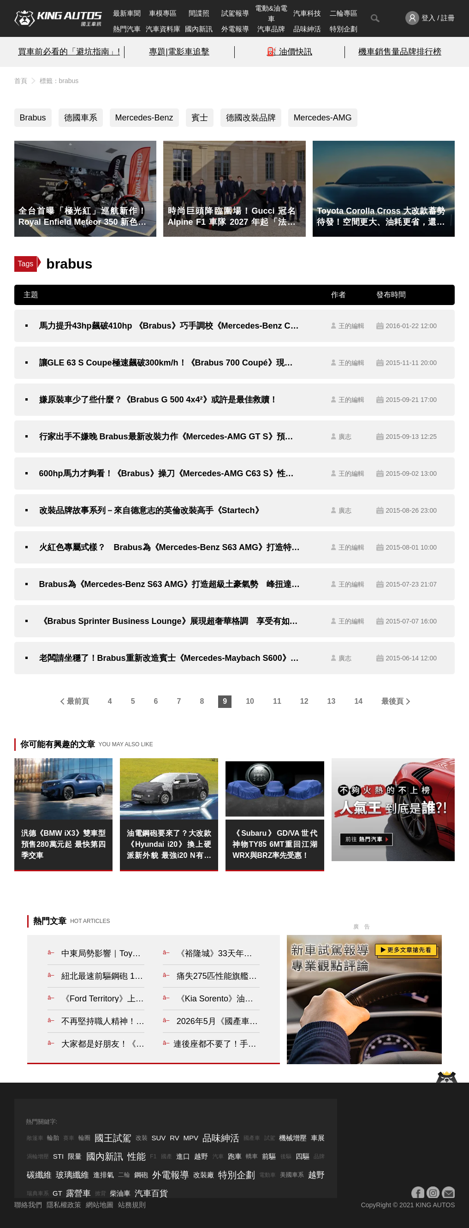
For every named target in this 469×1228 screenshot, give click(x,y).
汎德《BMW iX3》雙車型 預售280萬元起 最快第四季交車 (63, 844)
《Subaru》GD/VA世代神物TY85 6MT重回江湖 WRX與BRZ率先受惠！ (274, 844)
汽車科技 (307, 13)
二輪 (124, 1174)
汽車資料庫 (163, 29)
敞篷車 (35, 1138)
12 (304, 701)
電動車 (267, 1175)
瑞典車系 (38, 1193)
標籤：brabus (59, 80)
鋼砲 (141, 1175)
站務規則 (132, 1205)
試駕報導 (235, 13)
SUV (158, 1138)
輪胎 (53, 1137)
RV (174, 1138)
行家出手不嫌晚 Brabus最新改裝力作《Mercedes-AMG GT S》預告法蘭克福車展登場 (170, 436)
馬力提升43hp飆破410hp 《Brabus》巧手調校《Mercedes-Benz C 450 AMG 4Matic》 (170, 325)
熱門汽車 (127, 29)
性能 (136, 1156)
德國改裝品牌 (251, 117)
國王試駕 (113, 1138)
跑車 (235, 1156)
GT (57, 1193)
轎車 (252, 1156)
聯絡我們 (28, 1205)
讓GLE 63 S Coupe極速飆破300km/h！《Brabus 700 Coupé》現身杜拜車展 (170, 362)
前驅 (269, 1156)
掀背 (100, 1193)
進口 (183, 1156)
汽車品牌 (271, 29)
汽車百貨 (151, 1193)
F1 (153, 1156)
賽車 (68, 1138)
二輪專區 (343, 13)
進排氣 (103, 1175)
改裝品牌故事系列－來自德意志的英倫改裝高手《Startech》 (151, 510)
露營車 (78, 1193)
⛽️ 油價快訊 (289, 51)
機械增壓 (293, 1138)
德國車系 (80, 117)
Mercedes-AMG (323, 117)
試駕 (269, 1138)
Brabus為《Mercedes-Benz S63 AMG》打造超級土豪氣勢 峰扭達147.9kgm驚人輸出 (170, 584)
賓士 (199, 117)
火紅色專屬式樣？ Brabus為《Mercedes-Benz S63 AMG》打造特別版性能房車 (170, 547)
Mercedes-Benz (144, 117)
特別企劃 (343, 29)
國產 (166, 1156)
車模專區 (163, 13)
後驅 (285, 1156)
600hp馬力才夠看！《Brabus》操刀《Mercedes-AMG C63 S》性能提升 (170, 473)
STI (58, 1156)
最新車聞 (127, 13)
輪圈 (84, 1137)
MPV (191, 1138)
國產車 (251, 1138)
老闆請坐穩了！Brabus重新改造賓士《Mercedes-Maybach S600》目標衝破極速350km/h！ (170, 658)
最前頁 (78, 701)
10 (250, 701)
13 (331, 701)
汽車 (218, 1156)
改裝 (142, 1137)
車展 (318, 1138)
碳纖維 (39, 1175)
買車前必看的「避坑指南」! (69, 51)
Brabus (33, 117)
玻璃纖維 (72, 1175)
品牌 (319, 1156)
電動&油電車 (271, 13)
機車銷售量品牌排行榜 (399, 51)
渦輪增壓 (38, 1156)
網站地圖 (99, 1205)
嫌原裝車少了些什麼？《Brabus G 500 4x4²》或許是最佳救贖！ (158, 399)
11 (277, 701)
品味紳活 (307, 29)
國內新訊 (199, 29)
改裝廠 (203, 1175)
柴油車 (120, 1193)
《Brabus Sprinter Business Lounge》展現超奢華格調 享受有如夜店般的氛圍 (170, 621)
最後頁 (392, 701)
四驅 (302, 1156)
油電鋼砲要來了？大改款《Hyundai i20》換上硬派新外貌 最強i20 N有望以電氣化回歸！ (169, 845)
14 (358, 701)
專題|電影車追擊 (179, 51)
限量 (75, 1156)
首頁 (20, 80)
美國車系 (292, 1174)
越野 (201, 1156)
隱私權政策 (64, 1205)
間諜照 (199, 13)
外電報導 (235, 29)
